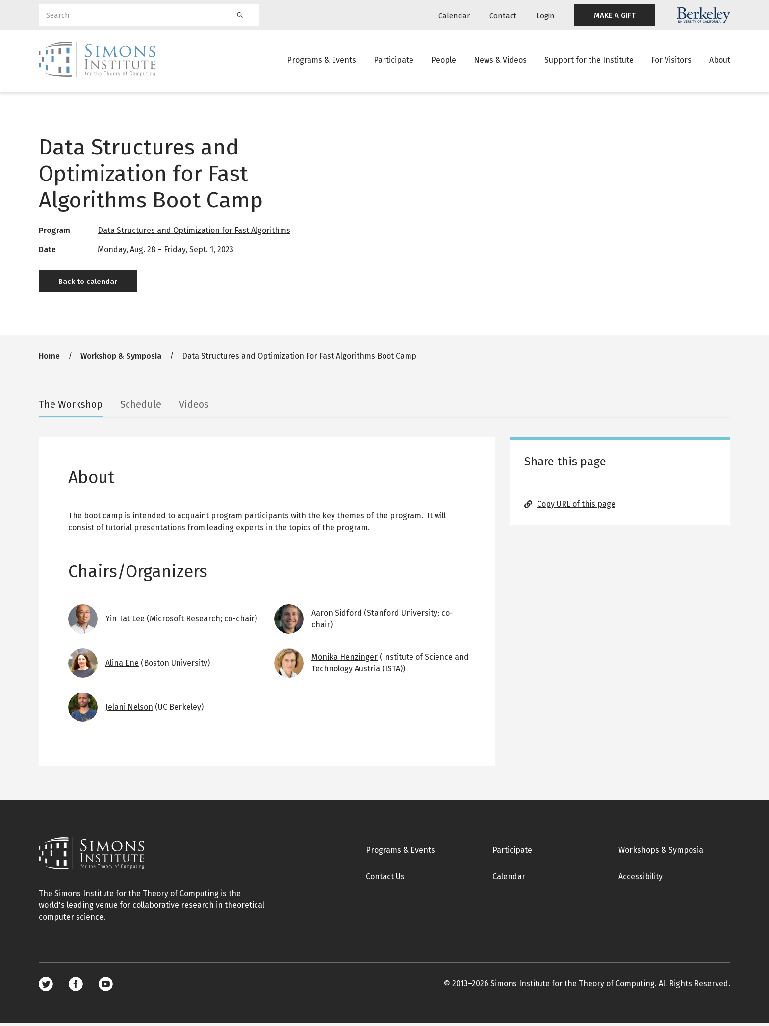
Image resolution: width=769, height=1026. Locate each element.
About (719, 61)
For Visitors (671, 61)
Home (49, 358)
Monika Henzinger (344, 660)
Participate (393, 61)
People (443, 61)
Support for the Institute (589, 61)
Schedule (140, 407)
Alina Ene (122, 665)
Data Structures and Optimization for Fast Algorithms (194, 233)
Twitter (46, 987)
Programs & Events (321, 61)
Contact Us (385, 879)
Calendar (454, 15)
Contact (502, 15)
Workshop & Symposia (120, 358)
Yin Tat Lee (125, 621)
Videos (194, 407)
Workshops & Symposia (660, 853)
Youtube (106, 987)
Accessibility (640, 879)
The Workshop (71, 407)
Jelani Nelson (129, 710)
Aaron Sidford (336, 615)
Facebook (76, 987)
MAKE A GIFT (615, 15)
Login (545, 15)
